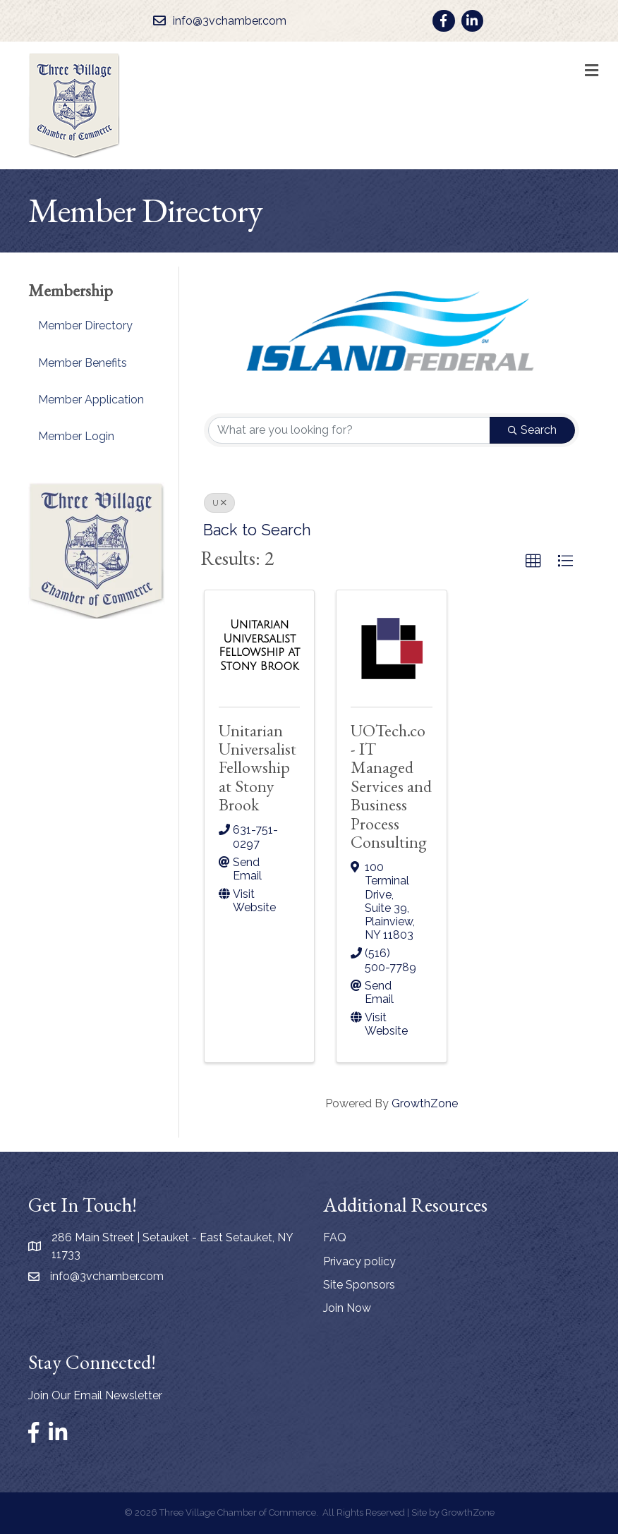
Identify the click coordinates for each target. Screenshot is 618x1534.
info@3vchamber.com (107, 1276)
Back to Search (257, 530)
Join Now (347, 1308)
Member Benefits (82, 363)
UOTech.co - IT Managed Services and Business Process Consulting (391, 786)
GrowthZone (425, 1103)
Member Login (76, 436)
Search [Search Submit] (532, 430)
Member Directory (85, 325)
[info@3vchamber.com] (216, 21)
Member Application (91, 399)
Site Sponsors (359, 1284)
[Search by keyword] (349, 430)
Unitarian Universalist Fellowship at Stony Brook (257, 767)
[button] (533, 561)
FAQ (334, 1237)
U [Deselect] (219, 503)
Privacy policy (359, 1261)
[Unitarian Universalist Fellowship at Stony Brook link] (259, 645)
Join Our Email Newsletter (95, 1395)
